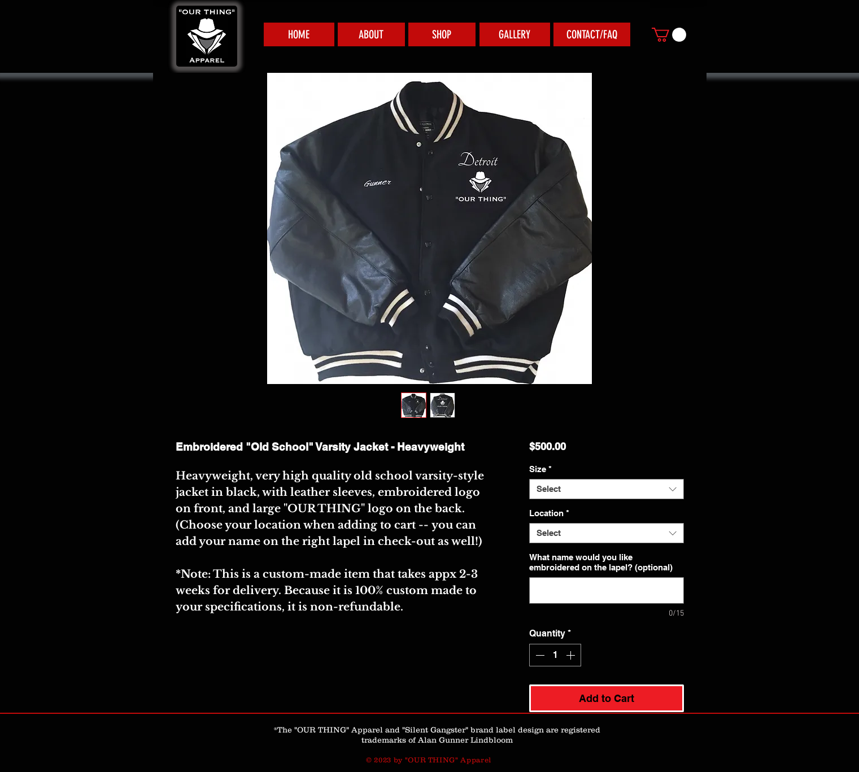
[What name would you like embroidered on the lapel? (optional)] (606, 590)
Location (549, 513)
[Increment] (571, 655)
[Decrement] (539, 655)
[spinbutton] (555, 655)
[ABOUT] (371, 34)
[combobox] (606, 489)
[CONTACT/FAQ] (591, 34)
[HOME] (299, 34)
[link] (669, 35)
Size (540, 469)
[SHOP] (442, 34)
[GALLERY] (514, 34)
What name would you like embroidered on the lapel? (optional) (601, 562)
